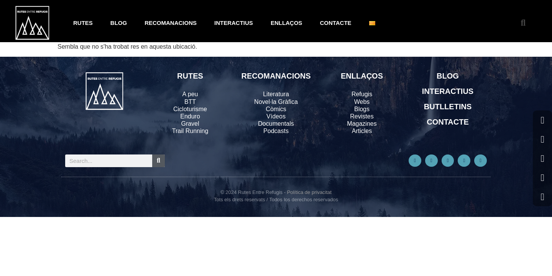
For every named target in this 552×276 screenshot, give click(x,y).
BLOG (118, 23)
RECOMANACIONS (171, 23)
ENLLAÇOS (286, 23)
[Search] (158, 160)
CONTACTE (335, 23)
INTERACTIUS (233, 23)
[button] (523, 23)
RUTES (83, 23)
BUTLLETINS (448, 106)
